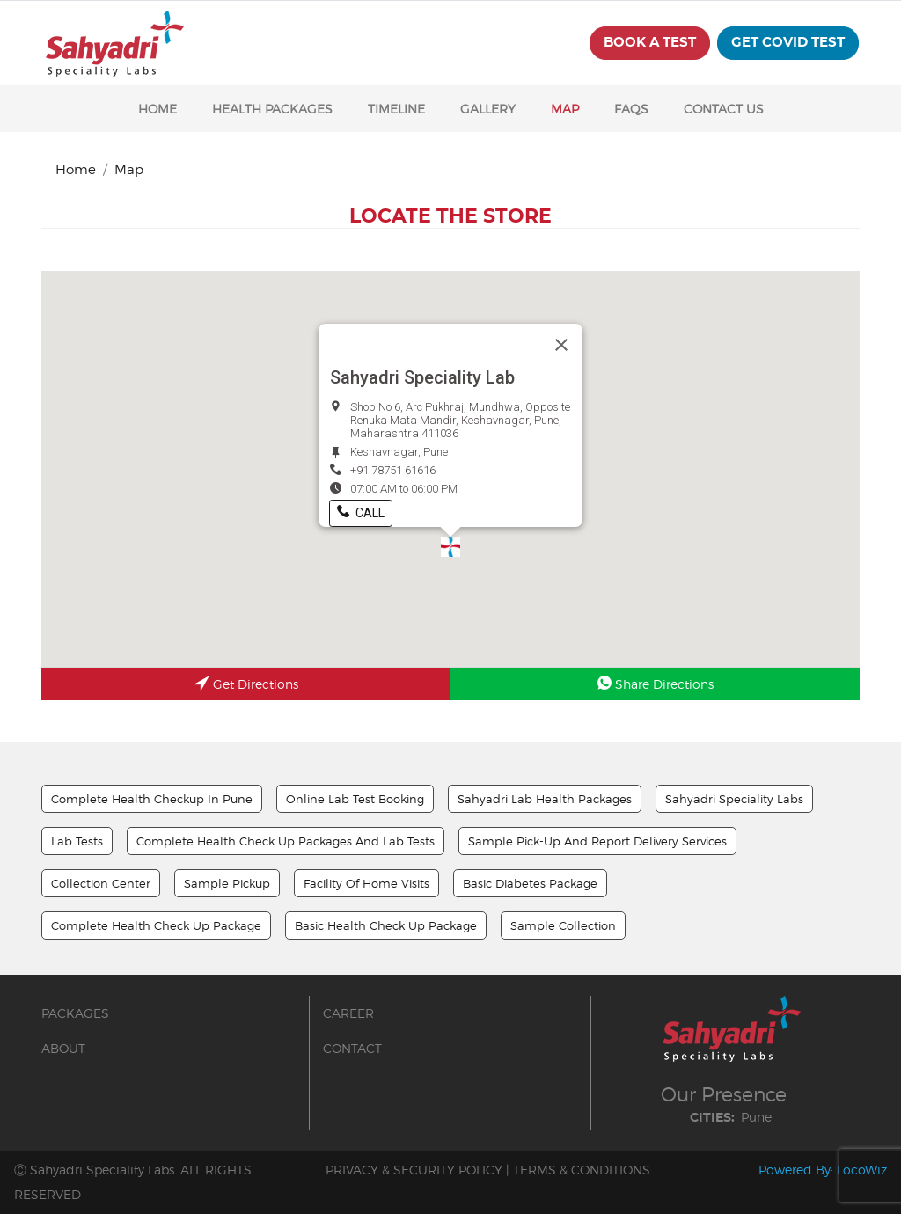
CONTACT (352, 1048)
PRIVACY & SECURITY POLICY (414, 1169)
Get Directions (246, 686)
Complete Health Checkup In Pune (152, 799)
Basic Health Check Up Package (386, 925)
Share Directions (655, 683)
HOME (157, 108)
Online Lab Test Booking (355, 799)
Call (361, 513)
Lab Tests (77, 841)
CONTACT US (724, 108)
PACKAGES (75, 1013)
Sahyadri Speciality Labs (734, 799)
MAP (565, 108)
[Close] (561, 345)
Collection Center (100, 883)
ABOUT (63, 1048)
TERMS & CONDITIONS (581, 1169)
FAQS (631, 108)
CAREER (348, 1013)
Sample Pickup (227, 883)
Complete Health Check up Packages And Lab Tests (285, 841)
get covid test (788, 42)
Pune (756, 1116)
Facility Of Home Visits (366, 883)
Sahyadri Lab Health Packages (545, 799)
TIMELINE (396, 108)
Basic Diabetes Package (530, 883)
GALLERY (488, 108)
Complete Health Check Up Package (156, 925)
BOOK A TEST (650, 42)
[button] (450, 547)
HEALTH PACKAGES (272, 108)
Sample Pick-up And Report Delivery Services (597, 841)
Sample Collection (563, 925)
